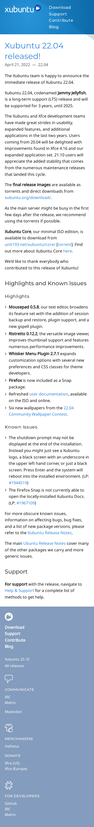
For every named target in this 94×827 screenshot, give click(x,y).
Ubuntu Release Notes (44, 543)
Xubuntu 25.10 (17, 659)
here (67, 251)
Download (60, 7)
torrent (64, 244)
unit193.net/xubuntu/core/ (30, 244)
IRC (8, 697)
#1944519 (18, 483)
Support (58, 14)
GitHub (11, 803)
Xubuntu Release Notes (50, 532)
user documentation (48, 394)
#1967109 (26, 503)
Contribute (61, 20)
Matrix (10, 702)
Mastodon (13, 711)
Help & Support (19, 590)
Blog (54, 26)
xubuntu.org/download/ (28, 197)
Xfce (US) (12, 763)
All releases (14, 665)
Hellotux (12, 746)
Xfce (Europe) (16, 768)
